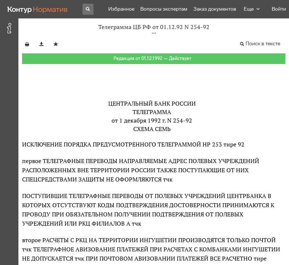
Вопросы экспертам (163, 9)
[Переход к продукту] (37, 9)
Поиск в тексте (263, 43)
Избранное (121, 9)
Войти (279, 9)
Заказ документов (214, 9)
